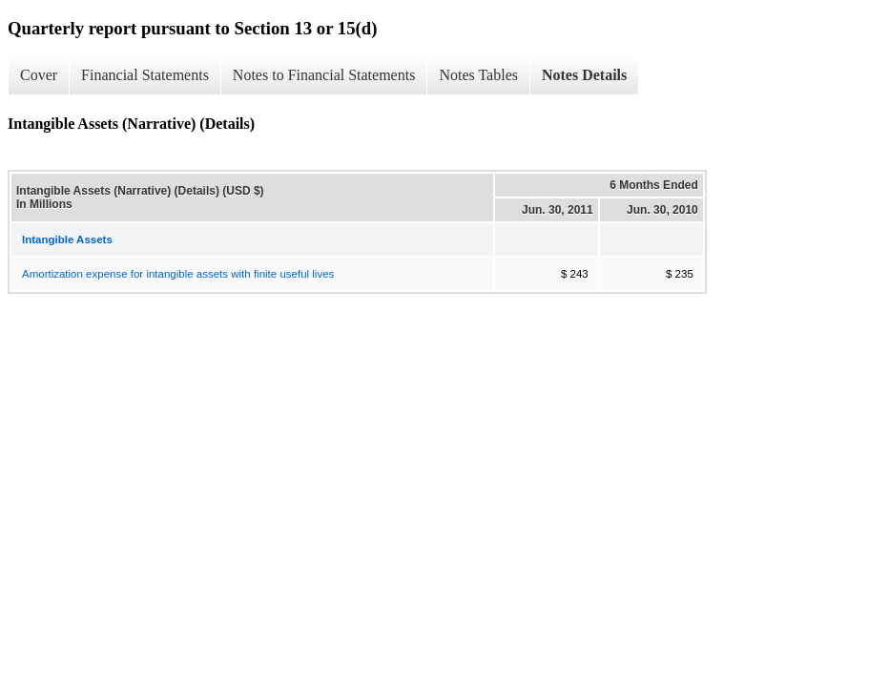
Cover (38, 75)
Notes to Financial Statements (324, 75)
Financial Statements (145, 75)
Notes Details (584, 75)
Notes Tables (478, 75)
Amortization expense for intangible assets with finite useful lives (178, 274)
